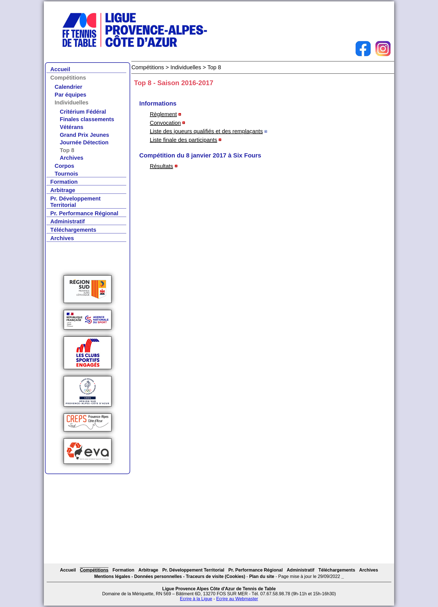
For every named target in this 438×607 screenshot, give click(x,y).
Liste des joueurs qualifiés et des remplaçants (206, 131)
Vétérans (72, 127)
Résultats (161, 166)
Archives (72, 158)
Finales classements (87, 119)
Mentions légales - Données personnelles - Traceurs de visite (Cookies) (169, 576)
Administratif (67, 221)
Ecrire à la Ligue (196, 598)
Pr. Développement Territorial (75, 201)
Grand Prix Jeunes (84, 135)
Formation (64, 182)
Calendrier (68, 87)
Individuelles (72, 102)
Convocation (165, 123)
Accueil (60, 69)
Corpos (64, 166)
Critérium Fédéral (83, 112)
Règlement (163, 114)
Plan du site (261, 576)
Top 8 (67, 150)
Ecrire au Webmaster (237, 598)
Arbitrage (62, 190)
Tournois (66, 174)
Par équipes (70, 95)
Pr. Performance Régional (84, 213)
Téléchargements (73, 230)
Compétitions (68, 78)
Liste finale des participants (183, 140)
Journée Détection (84, 142)
